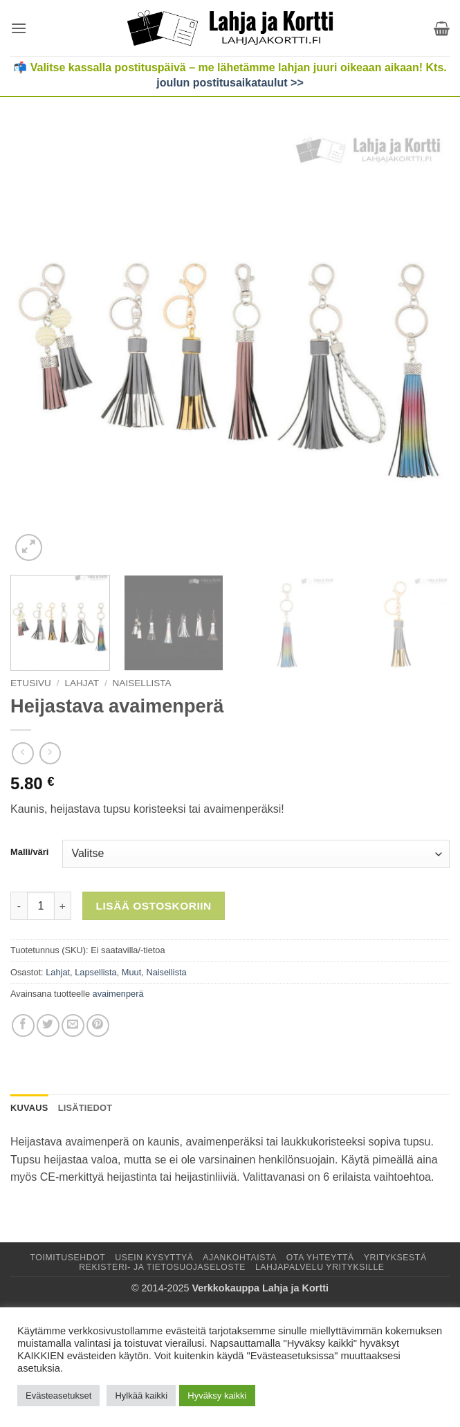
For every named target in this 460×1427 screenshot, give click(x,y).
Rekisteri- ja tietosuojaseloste (162, 1267)
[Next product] (22, 753)
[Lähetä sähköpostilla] (73, 1025)
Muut (131, 972)
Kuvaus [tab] (29, 1108)
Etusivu (30, 683)
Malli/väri (29, 852)
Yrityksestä (395, 1257)
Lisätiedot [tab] (85, 1108)
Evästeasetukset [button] (58, 1395)
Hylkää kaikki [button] (141, 1395)
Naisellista (142, 683)
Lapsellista (95, 972)
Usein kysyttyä (154, 1257)
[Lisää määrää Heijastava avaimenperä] (63, 905)
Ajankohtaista (240, 1257)
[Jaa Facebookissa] (23, 1025)
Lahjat (81, 683)
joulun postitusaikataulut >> (229, 83)
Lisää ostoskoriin (154, 906)
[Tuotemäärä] (41, 905)
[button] (18, 28)
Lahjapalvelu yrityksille (320, 1267)
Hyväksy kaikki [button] (216, 1395)
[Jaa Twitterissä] (48, 1025)
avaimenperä (118, 993)
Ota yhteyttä (320, 1257)
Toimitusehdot (67, 1257)
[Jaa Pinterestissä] (97, 1025)
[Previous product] (50, 753)
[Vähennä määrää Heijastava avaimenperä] (18, 905)
